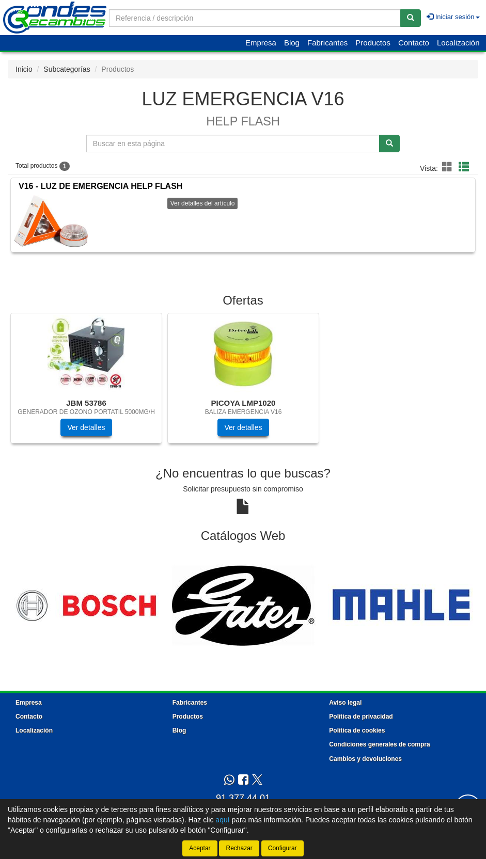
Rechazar (239, 848)
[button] (449, 167)
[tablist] (243, 383)
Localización (458, 42)
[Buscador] (255, 18)
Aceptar (199, 848)
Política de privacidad (361, 716)
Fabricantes (327, 42)
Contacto (413, 42)
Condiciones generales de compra (379, 744)
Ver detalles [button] (86, 427)
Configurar (282, 848)
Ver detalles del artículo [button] (202, 203)
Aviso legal (345, 702)
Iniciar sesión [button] (453, 17)
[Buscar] (410, 18)
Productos (372, 42)
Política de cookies (357, 730)
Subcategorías (66, 69)
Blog (292, 42)
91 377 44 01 (243, 798)
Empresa (260, 42)
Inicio (24, 69)
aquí (222, 820)
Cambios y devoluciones (365, 758)
